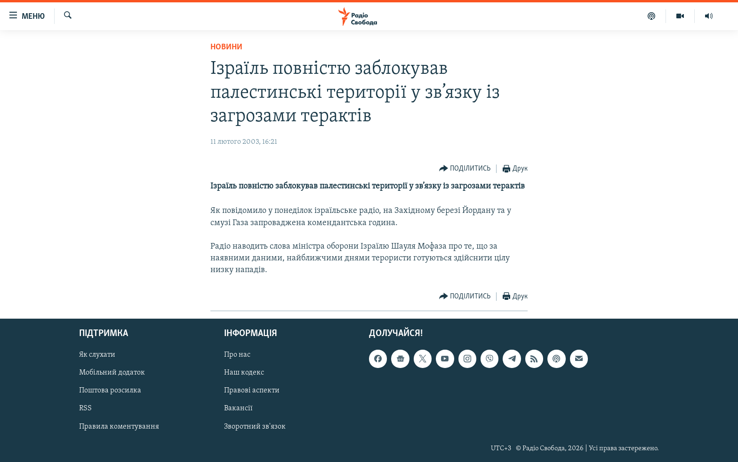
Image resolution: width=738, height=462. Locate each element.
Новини (226, 47)
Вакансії (238, 408)
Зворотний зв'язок (255, 426)
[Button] (465, 169)
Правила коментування (119, 426)
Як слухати (97, 355)
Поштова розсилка (110, 390)
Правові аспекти (252, 390)
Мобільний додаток (112, 372)
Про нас (237, 355)
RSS (85, 408)
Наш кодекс (244, 372)
